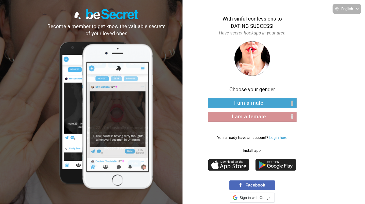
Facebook (252, 185)
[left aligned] (252, 103)
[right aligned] (252, 117)
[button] (252, 198)
